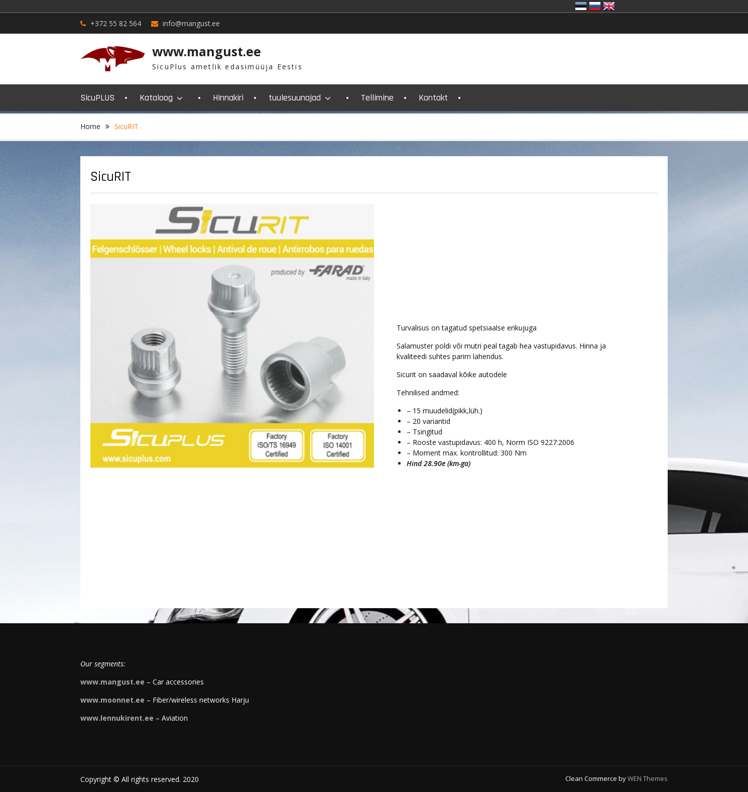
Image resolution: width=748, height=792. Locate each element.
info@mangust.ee (191, 23)
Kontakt (433, 97)
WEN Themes (648, 778)
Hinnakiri (228, 97)
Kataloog (156, 97)
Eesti (581, 6)
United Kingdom (609, 6)
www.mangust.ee (206, 51)
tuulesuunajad (295, 97)
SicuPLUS (97, 97)
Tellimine (377, 97)
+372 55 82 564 (115, 23)
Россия (595, 6)
